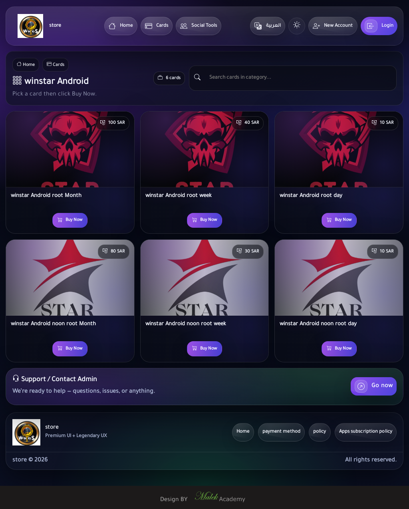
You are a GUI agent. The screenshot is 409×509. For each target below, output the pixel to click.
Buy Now (70, 220)
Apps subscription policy (365, 432)
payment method (281, 432)
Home (121, 26)
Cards (157, 26)
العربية (267, 26)
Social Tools (198, 26)
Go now (374, 386)
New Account (333, 26)
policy (319, 432)
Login (379, 26)
